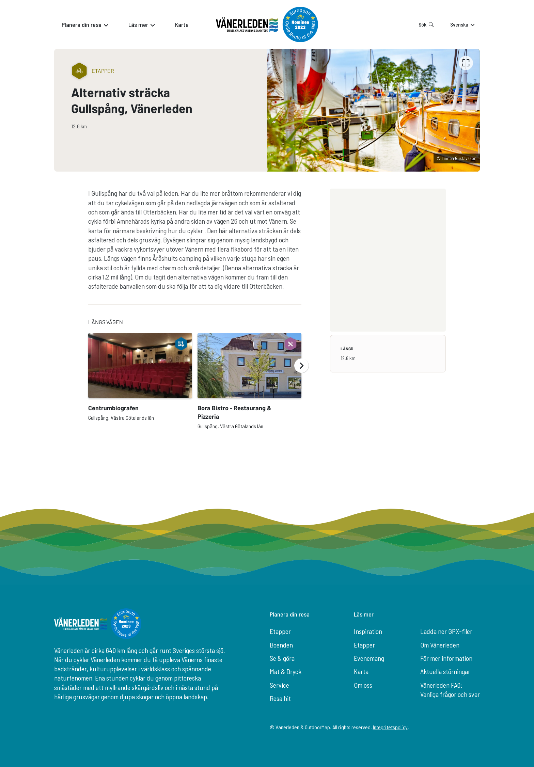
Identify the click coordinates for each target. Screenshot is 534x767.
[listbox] (373, 110)
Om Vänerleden (439, 645)
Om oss (363, 685)
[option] (373, 110)
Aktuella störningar (445, 671)
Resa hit (280, 698)
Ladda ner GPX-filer (446, 631)
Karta (361, 671)
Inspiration (368, 631)
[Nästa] (301, 365)
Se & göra (282, 658)
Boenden (281, 645)
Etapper (280, 631)
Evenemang (369, 658)
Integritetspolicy (390, 727)
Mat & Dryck (285, 671)
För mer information (446, 658)
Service (279, 685)
